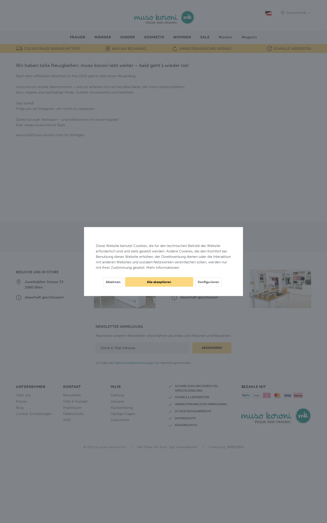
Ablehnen (113, 282)
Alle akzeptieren (159, 282)
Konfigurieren (208, 282)
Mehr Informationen (162, 267)
